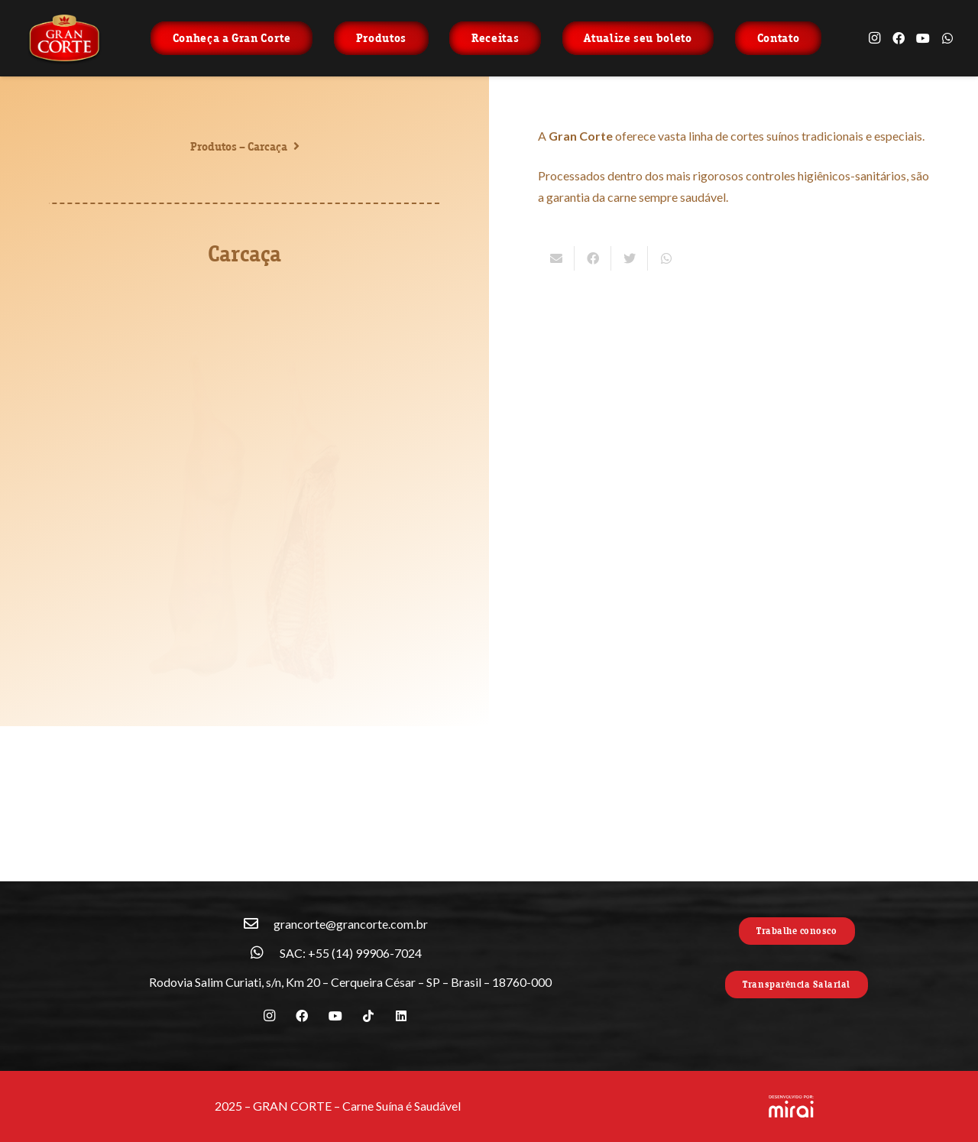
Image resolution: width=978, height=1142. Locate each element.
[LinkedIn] (401, 1016)
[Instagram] (874, 38)
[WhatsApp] (947, 38)
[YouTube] (923, 38)
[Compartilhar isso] (593, 258)
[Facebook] (898, 38)
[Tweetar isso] (629, 258)
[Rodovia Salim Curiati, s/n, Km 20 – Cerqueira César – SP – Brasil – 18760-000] (133, 982)
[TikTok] (368, 1016)
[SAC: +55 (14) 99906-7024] (264, 953)
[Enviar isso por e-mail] (556, 258)
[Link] (64, 38)
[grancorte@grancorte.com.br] (258, 924)
